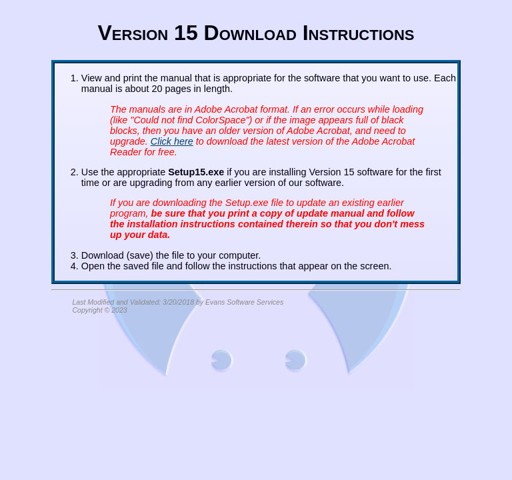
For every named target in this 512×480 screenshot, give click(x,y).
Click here (172, 141)
